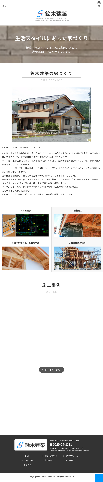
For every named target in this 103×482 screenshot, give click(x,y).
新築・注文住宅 (51, 456)
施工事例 (69, 460)
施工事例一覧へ (52, 369)
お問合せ (27, 465)
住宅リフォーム (71, 456)
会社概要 (48, 460)
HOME (26, 456)
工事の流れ (28, 460)
